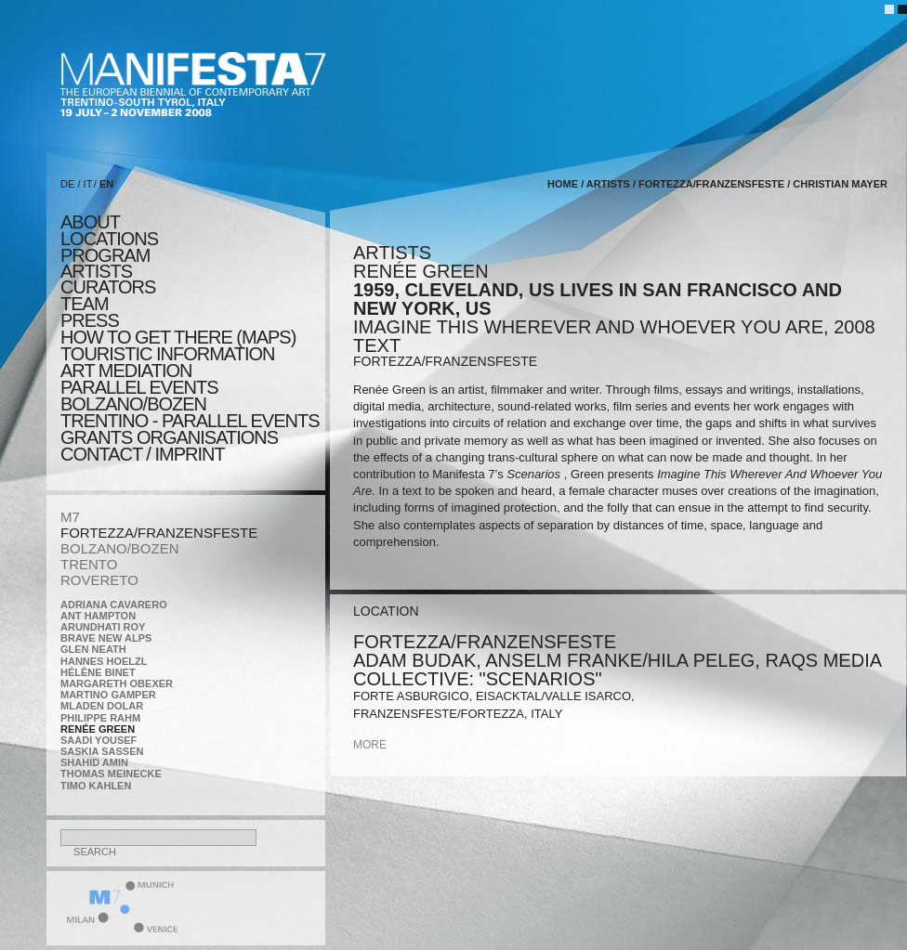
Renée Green (97, 729)
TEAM (84, 303)
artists (96, 271)
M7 (70, 517)
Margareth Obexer (116, 683)
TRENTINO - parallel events (190, 420)
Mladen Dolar (101, 705)
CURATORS (107, 287)
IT (88, 183)
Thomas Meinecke (111, 773)
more (370, 744)
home (562, 183)
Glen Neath (93, 649)
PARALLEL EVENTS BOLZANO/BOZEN (139, 395)
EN (106, 183)
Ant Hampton (98, 615)
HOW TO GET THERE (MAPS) (178, 337)
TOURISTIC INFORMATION (167, 353)
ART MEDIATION (125, 370)
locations (109, 238)
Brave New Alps (105, 638)
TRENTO (88, 564)
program (105, 255)
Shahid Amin (94, 762)
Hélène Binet (98, 672)
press (89, 320)
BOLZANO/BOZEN (119, 548)
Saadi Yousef (98, 740)
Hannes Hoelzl (104, 661)
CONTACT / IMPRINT (142, 454)
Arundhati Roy (102, 626)
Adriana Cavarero (113, 604)
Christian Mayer (840, 183)
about (90, 222)
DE (67, 183)
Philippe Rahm (100, 717)
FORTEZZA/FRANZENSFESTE (158, 532)
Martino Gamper (108, 694)
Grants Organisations (169, 437)
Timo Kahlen (95, 785)
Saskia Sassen (101, 751)
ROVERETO (99, 580)
